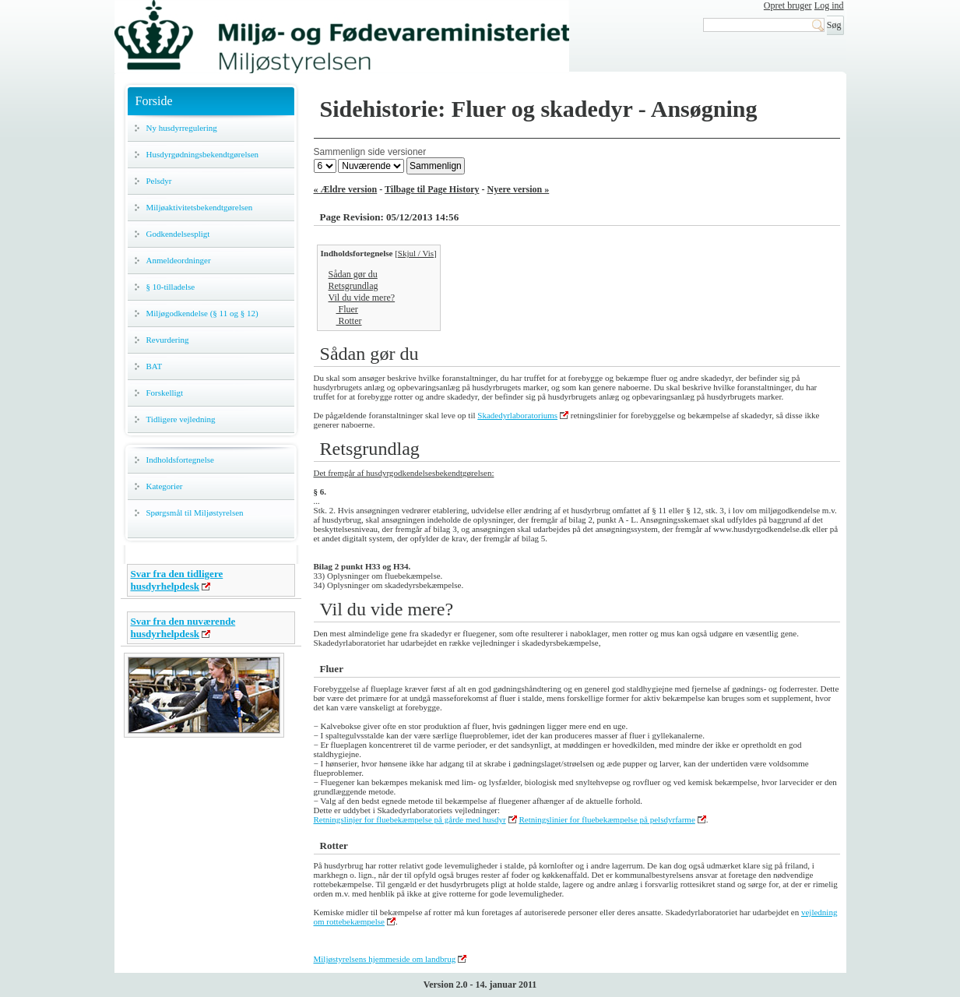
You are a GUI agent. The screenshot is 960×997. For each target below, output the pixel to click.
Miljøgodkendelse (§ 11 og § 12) (202, 313)
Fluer (347, 309)
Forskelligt (165, 392)
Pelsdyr (159, 180)
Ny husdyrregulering (181, 127)
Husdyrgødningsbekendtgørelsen (202, 154)
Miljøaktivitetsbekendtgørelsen (199, 207)
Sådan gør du (353, 274)
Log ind (829, 5)
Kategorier (164, 486)
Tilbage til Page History (432, 189)
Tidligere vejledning (181, 419)
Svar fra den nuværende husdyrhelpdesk (183, 627)
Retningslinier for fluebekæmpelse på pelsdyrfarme (607, 819)
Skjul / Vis (416, 253)
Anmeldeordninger (178, 260)
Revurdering (167, 339)
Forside (154, 100)
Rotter (349, 320)
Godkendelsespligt (178, 233)
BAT (154, 366)
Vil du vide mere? (362, 297)
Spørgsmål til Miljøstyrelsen (195, 512)
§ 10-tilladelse (170, 286)
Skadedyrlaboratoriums (517, 415)
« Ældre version (346, 189)
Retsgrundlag (353, 285)
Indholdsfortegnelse (180, 459)
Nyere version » (518, 189)
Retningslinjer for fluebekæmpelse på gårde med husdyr (410, 819)
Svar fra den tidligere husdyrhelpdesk (177, 580)
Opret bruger (788, 5)
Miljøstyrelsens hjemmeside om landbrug (385, 959)
